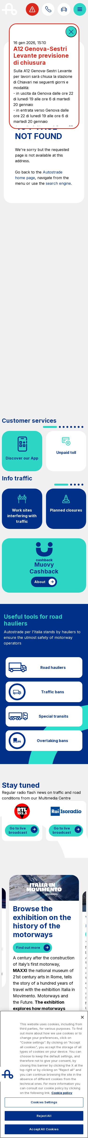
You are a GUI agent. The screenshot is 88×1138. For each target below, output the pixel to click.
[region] (44, 1074)
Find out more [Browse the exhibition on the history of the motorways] (28, 948)
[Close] (82, 1017)
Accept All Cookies (43, 1129)
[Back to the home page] (9, 9)
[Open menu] (79, 9)
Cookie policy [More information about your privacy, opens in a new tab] (61, 1093)
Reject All (44, 1116)
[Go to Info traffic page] (63, 9)
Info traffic (17, 478)
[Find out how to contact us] (48, 9)
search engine (58, 183)
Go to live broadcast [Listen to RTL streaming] (18, 830)
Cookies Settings (44, 1102)
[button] (71, 31)
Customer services (29, 420)
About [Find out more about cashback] (39, 582)
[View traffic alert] (32, 9)
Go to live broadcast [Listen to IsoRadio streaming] (62, 830)
